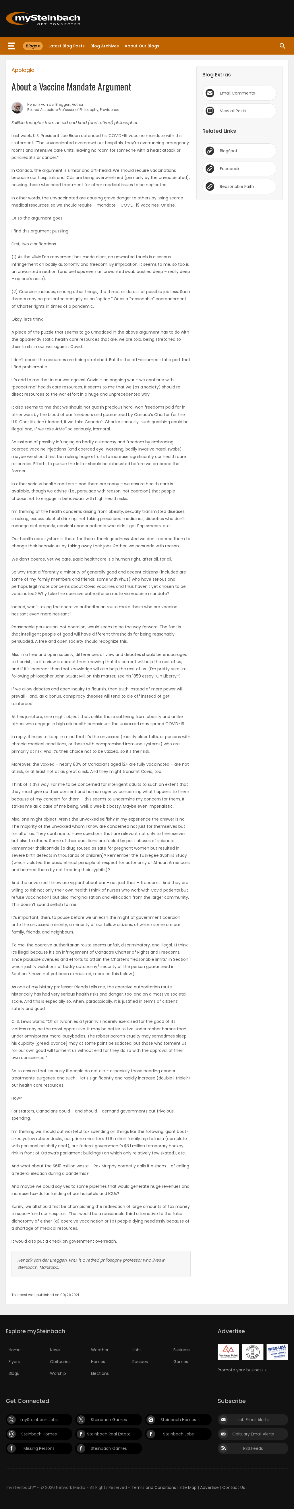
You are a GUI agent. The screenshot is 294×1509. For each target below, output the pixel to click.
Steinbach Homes (178, 1420)
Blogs (14, 1373)
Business (181, 1350)
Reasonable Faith (237, 186)
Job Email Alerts (253, 1420)
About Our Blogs (142, 46)
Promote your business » (242, 1370)
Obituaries (60, 1361)
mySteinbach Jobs (39, 1420)
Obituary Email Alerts (253, 1434)
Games (180, 1361)
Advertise (209, 1487)
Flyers (14, 1361)
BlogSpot (228, 151)
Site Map (188, 1487)
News (55, 1350)
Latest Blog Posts (67, 46)
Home (15, 1350)
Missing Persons (39, 1448)
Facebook (229, 169)
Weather (100, 1350)
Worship (58, 1373)
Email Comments (237, 93)
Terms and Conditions (153, 1487)
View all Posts (233, 111)
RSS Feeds (253, 1448)
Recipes (140, 1361)
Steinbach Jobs (178, 1434)
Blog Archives (104, 46)
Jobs (137, 1350)
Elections (100, 1373)
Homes (98, 1361)
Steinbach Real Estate (109, 1434)
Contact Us (233, 1487)
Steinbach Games (109, 1420)
